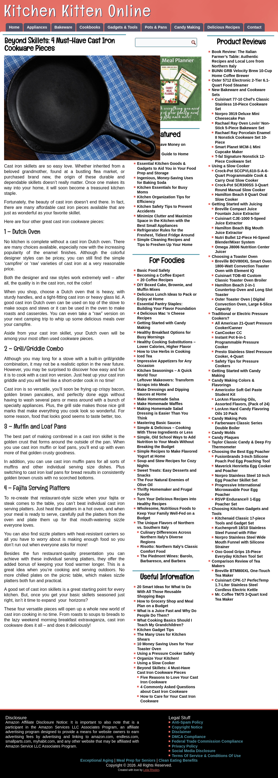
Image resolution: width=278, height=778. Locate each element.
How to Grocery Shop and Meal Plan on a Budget (165, 603)
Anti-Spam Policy (187, 722)
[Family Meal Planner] (169, 89)
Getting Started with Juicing (237, 204)
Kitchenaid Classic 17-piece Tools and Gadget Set (240, 520)
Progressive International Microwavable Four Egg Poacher (238, 490)
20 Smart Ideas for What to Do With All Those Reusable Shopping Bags (164, 591)
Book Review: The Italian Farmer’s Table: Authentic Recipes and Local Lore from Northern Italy (238, 59)
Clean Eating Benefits (178, 760)
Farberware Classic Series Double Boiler (238, 425)
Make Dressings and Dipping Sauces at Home (163, 392)
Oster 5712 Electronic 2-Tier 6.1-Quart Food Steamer (241, 82)
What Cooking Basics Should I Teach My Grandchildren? (164, 622)
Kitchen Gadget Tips (155, 630)
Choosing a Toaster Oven (235, 256)
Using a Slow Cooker (156, 663)
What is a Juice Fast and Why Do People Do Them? (167, 613)
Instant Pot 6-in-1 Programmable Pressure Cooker (237, 342)
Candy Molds (223, 432)
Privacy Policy (185, 746)
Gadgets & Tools (122, 27)
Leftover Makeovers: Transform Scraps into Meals (165, 382)
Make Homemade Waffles (160, 404)
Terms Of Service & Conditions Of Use (206, 756)
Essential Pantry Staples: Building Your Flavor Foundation (166, 306)
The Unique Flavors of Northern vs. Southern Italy (165, 525)
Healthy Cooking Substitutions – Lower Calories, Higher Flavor (166, 344)
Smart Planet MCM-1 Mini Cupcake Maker (237, 149)
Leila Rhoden (151, 769)
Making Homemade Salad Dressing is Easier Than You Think (162, 413)
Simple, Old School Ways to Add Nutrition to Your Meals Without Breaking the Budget (166, 442)
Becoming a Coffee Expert (160, 275)
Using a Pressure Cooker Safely (166, 653)
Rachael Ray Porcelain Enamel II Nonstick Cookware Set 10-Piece (242, 137)
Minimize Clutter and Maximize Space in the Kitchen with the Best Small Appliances (164, 221)
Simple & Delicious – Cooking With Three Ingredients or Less (165, 430)
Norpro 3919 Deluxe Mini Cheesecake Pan (237, 116)
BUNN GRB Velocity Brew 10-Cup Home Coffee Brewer (242, 73)
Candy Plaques (225, 437)
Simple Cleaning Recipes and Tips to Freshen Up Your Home (164, 242)
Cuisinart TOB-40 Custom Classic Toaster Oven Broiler (241, 278)
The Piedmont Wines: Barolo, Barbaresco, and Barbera (166, 558)
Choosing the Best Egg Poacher (241, 451)
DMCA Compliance (189, 736)
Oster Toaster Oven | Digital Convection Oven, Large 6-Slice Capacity (243, 304)
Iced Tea (144, 356)
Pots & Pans (156, 27)
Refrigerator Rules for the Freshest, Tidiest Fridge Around (165, 232)
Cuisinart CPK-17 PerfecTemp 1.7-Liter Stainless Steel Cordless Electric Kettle (241, 585)
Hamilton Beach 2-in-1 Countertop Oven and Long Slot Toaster (244, 290)
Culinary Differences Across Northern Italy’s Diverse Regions (165, 537)
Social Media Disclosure (193, 751)
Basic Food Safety (153, 270)
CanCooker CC (228, 333)
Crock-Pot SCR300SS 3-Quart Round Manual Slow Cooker (241, 187)
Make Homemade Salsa (158, 399)
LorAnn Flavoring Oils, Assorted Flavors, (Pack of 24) (242, 401)
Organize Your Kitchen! (158, 658)
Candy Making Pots (229, 418)
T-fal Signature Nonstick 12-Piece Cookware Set (240, 158)
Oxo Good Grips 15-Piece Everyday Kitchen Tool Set (239, 554)
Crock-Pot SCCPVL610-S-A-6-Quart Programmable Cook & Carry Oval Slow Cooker (241, 176)
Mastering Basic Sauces (159, 423)
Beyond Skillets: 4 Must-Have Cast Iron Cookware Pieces (163, 670)
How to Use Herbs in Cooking (163, 351)
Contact (254, 27)
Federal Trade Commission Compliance (207, 741)
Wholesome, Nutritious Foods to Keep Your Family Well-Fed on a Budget (166, 513)
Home (14, 27)
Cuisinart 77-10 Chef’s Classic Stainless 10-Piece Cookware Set (242, 104)
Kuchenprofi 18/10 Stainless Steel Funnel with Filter (240, 530)
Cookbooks (90, 27)
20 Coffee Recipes (156, 280)
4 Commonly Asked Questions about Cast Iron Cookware (167, 689)
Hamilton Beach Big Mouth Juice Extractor (239, 230)
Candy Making (187, 27)
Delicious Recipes (223, 27)
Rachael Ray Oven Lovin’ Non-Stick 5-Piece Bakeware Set (242, 125)
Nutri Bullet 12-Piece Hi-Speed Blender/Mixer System (242, 240)
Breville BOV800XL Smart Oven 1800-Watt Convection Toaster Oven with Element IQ (243, 266)
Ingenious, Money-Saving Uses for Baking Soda (165, 180)
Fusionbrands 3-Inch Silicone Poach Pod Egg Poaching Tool (242, 459)
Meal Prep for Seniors (136, 760)
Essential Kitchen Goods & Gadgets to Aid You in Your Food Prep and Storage (166, 168)
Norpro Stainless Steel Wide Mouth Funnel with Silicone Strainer (240, 542)
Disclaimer (181, 732)
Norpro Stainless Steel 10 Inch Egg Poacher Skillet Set (242, 478)
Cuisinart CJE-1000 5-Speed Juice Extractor (240, 221)
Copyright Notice (187, 727)
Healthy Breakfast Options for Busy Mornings (164, 334)
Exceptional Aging (96, 760)
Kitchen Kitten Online (77, 10)
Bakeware (63, 27)
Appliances (37, 27)
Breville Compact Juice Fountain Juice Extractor (237, 211)
